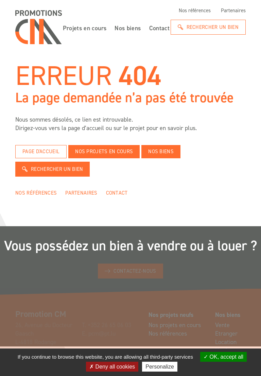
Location (226, 342)
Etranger (226, 333)
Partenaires (233, 10)
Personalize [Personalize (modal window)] (159, 367)
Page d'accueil (40, 151)
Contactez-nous (135, 271)
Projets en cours (85, 27)
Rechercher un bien (213, 27)
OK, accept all (223, 357)
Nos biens (128, 27)
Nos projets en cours (104, 151)
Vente (222, 325)
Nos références (195, 10)
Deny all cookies (112, 367)
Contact (159, 27)
